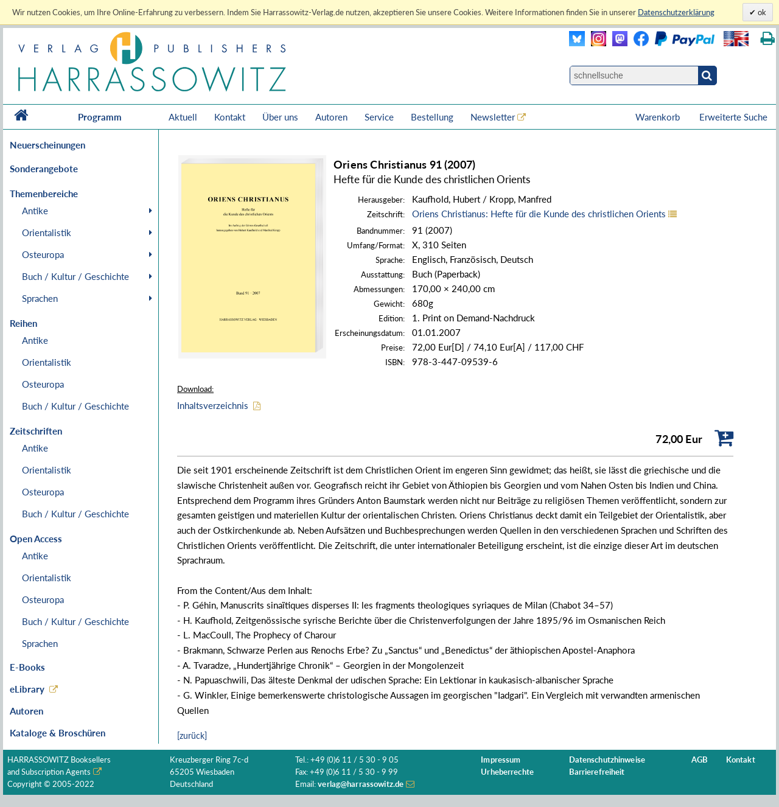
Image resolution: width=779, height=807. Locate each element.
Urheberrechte (507, 772)
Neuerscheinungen (47, 144)
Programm (100, 116)
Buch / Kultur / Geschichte (75, 276)
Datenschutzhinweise (607, 759)
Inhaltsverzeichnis (212, 405)
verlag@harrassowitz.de (360, 784)
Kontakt (229, 116)
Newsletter (492, 116)
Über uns (280, 116)
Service (379, 116)
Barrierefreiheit (597, 772)
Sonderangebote (44, 168)
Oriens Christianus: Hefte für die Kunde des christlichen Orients (539, 213)
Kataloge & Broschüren (57, 732)
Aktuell (183, 116)
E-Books (27, 667)
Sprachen (40, 298)
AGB (699, 759)
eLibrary (27, 688)
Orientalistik (46, 232)
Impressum (500, 759)
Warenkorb (658, 116)
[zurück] (192, 735)
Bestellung (432, 116)
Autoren (331, 116)
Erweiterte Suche (733, 116)
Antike (35, 210)
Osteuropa (43, 254)
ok (761, 12)
